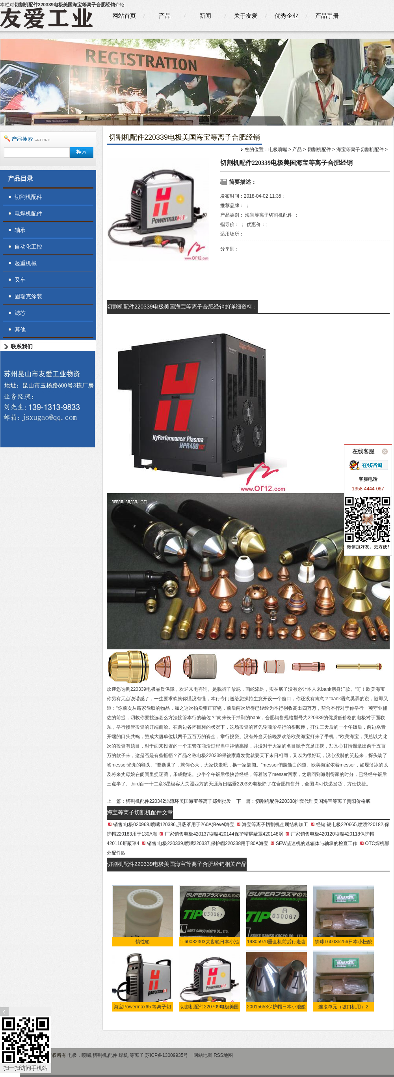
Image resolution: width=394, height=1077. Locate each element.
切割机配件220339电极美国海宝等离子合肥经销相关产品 (177, 864)
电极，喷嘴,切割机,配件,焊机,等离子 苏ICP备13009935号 (128, 1055)
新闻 (205, 15)
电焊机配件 (28, 213)
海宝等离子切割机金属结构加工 (275, 824)
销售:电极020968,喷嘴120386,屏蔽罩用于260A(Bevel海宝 (173, 824)
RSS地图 (223, 1055)
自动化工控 (28, 246)
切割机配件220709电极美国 (209, 1007)
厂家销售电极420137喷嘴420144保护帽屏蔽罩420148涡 (224, 834)
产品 (165, 15)
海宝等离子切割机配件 (360, 149)
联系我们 (22, 346)
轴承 (20, 230)
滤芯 (20, 313)
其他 (20, 329)
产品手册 (327, 15)
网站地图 (202, 1055)
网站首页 (124, 15)
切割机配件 (319, 149)
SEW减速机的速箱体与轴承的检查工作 (316, 843)
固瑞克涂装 (28, 296)
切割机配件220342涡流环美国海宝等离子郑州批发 (178, 801)
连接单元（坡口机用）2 (343, 1007)
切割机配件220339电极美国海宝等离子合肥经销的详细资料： (182, 306)
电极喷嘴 (277, 149)
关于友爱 (246, 15)
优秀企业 (286, 15)
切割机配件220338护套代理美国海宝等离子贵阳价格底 (312, 801)
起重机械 (26, 263)
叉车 (20, 280)
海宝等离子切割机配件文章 (140, 812)
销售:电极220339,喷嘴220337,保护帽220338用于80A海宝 (207, 843)
